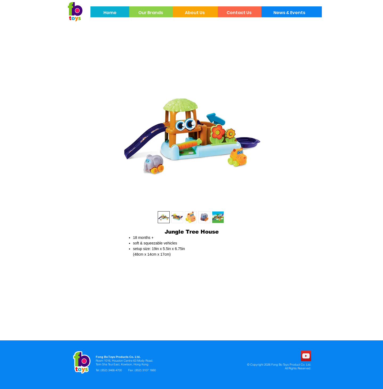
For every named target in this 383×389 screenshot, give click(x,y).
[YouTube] (306, 356)
